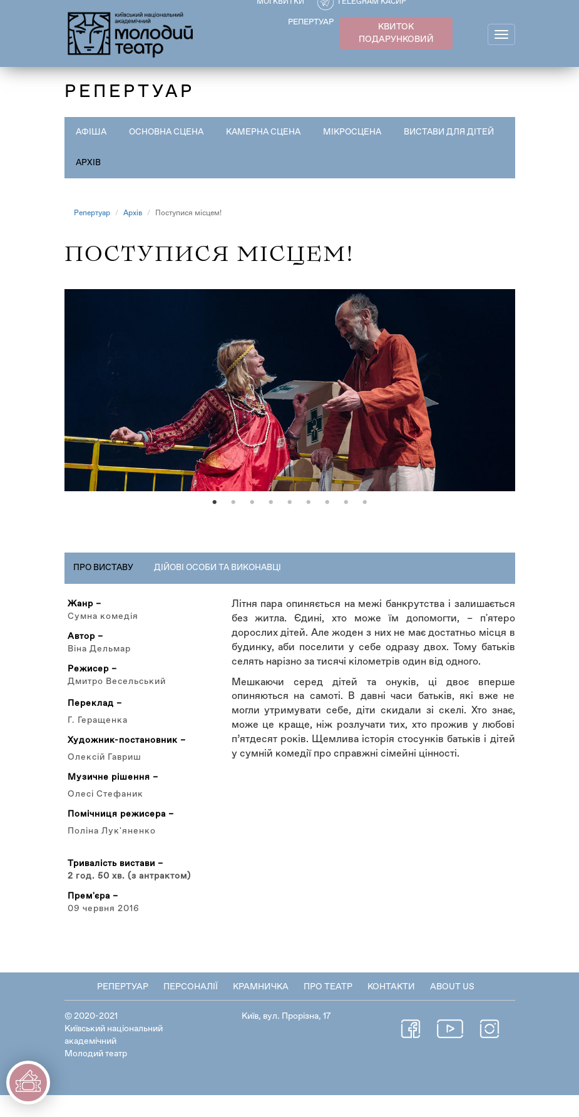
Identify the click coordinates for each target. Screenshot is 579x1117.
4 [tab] (271, 524)
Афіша (92, 132)
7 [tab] (327, 524)
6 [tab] (308, 524)
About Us (452, 1008)
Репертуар (92, 213)
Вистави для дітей (122, 162)
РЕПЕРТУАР (311, 22)
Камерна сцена (268, 132)
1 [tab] (214, 524)
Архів (204, 162)
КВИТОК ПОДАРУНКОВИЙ (396, 33)
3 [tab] (252, 524)
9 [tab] (365, 524)
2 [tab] (233, 524)
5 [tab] (290, 524)
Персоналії (190, 1008)
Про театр (328, 1008)
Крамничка (261, 1008)
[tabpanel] (289, 401)
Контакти (391, 1008)
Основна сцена (169, 132)
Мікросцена (360, 132)
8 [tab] (346, 524)
